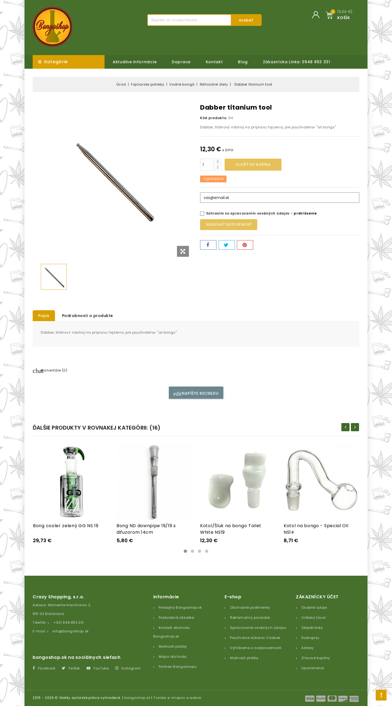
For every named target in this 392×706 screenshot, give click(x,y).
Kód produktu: (213, 118)
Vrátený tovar (313, 617)
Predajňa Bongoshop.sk (180, 607)
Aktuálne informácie (135, 62)
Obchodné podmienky (250, 607)
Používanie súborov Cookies (255, 637)
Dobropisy (310, 637)
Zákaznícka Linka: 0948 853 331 (296, 62)
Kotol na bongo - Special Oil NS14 (316, 529)
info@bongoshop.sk (71, 631)
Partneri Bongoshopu (178, 666)
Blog (243, 62)
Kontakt (214, 62)
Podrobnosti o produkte (87, 315)
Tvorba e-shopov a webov (178, 697)
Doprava (181, 62)
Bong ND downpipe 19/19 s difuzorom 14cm (146, 529)
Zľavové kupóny (315, 658)
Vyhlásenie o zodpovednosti (255, 647)
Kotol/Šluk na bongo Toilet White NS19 (230, 529)
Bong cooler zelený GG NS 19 (66, 526)
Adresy (307, 647)
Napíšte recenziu (196, 393)
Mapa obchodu (173, 656)
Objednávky (312, 627)
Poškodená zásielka (176, 617)
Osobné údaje (314, 607)
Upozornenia (312, 668)
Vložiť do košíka (253, 164)
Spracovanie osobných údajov (258, 627)
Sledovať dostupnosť (229, 224)
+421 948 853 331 (68, 622)
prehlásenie (305, 213)
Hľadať (246, 20)
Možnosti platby (173, 646)
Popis (44, 315)
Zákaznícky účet (317, 597)
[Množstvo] (206, 165)
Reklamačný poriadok (250, 617)
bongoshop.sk (137, 697)
